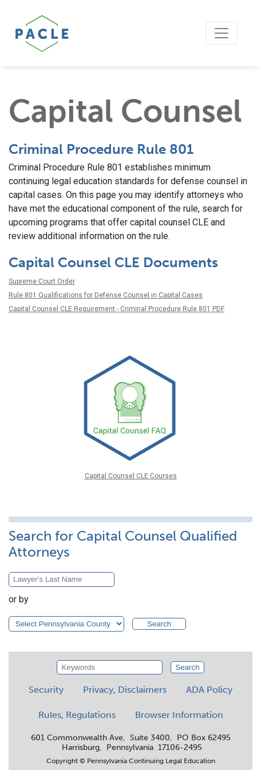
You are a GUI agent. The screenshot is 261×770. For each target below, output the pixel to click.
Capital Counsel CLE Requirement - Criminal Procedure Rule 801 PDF (116, 309)
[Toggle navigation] (221, 33)
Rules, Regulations (77, 714)
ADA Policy (209, 689)
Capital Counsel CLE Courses (131, 476)
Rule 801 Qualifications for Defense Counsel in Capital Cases (106, 295)
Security (46, 689)
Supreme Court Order (42, 281)
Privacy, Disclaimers (125, 689)
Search (159, 624)
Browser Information (179, 714)
